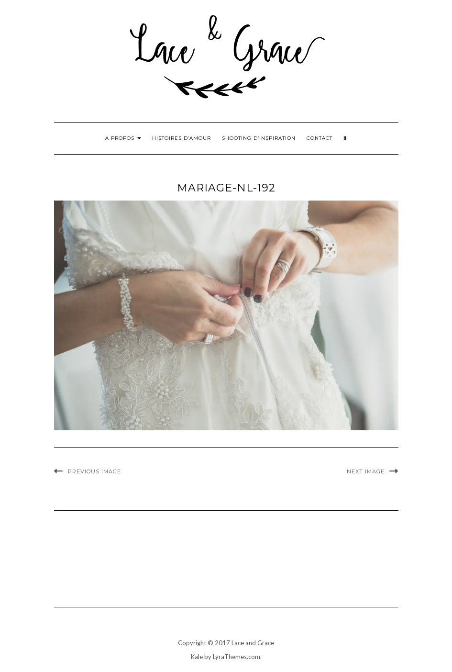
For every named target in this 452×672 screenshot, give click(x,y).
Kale (197, 657)
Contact (319, 138)
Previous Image (94, 471)
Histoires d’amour (181, 138)
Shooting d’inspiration (259, 138)
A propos (123, 138)
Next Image (366, 471)
